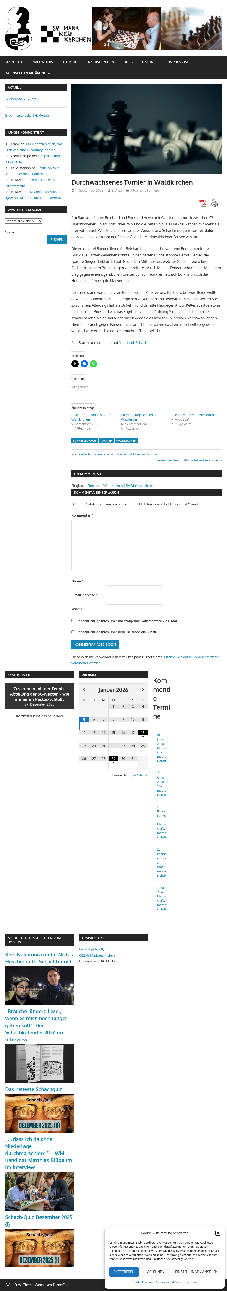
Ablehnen (155, 1272)
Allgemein (137, 190)
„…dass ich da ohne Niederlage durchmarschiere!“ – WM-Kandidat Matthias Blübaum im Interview (38, 1153)
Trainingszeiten (100, 62)
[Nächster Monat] (143, 690)
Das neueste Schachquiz (33, 1089)
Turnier (106, 440)
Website (77, 608)
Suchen (10, 232)
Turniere (153, 190)
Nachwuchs (42, 62)
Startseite (14, 62)
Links (128, 62)
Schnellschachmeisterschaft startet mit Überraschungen (116, 454)
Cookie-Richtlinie (142, 1282)
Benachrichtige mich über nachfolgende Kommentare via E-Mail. (127, 621)
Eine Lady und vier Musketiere (193, 415)
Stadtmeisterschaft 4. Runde (27, 115)
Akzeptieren (124, 1272)
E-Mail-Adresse (84, 595)
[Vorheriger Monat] (84, 690)
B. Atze (117, 190)
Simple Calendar (138, 775)
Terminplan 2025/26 (21, 99)
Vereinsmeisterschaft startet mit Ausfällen (187, 460)
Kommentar (82, 515)
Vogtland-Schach (133, 342)
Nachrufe (150, 62)
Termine (70, 62)
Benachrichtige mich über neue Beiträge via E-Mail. (116, 632)
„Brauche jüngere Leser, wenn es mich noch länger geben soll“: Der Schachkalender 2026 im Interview (36, 1025)
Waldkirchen (126, 440)
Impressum (191, 1282)
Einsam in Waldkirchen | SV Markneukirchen (121, 486)
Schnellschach (84, 440)
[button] (218, 1233)
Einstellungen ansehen (196, 1272)
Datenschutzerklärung (168, 1282)
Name (77, 581)
